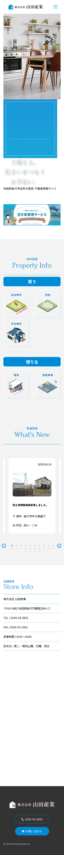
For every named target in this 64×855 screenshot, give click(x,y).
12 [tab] (16, 548)
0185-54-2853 (32, 819)
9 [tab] (49, 545)
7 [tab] (39, 545)
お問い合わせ (32, 831)
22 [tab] (30, 551)
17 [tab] (39, 548)
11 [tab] (12, 548)
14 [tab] (25, 548)
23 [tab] (35, 551)
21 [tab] (25, 551)
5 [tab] (30, 545)
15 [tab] (30, 548)
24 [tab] (39, 551)
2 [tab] (16, 545)
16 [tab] (35, 548)
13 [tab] (21, 548)
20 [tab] (53, 548)
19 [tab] (49, 548)
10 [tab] (53, 545)
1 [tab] (12, 545)
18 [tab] (44, 548)
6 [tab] (35, 545)
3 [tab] (21, 545)
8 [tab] (44, 545)
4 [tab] (25, 545)
